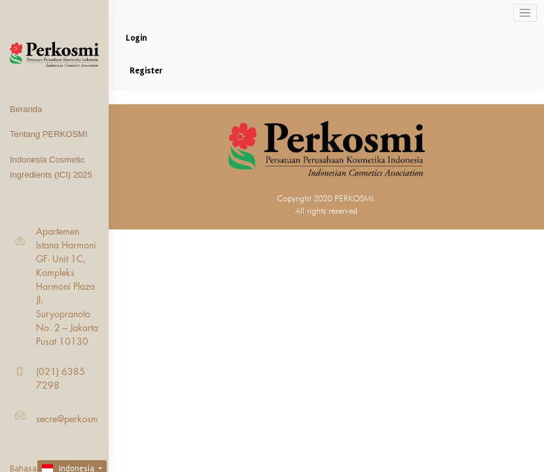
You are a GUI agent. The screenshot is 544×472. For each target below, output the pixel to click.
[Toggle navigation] (525, 13)
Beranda (26, 109)
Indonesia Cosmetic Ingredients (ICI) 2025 (51, 167)
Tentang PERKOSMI (49, 134)
